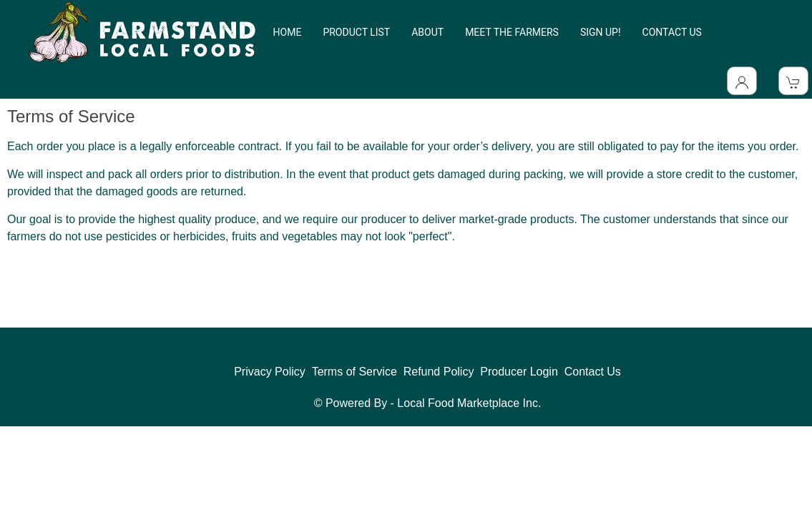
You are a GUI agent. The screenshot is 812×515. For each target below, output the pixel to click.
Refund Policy (438, 372)
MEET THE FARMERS (512, 32)
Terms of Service (354, 372)
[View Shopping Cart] (793, 81)
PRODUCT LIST (356, 32)
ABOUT (427, 32)
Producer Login (519, 372)
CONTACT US (672, 32)
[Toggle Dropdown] (742, 81)
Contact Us (592, 372)
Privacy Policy (269, 372)
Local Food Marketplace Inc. (469, 403)
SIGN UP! (600, 32)
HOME (287, 32)
